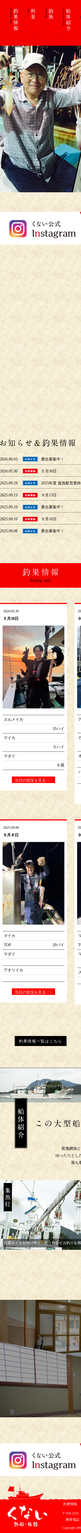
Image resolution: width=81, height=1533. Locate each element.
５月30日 (49, 471)
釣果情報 (69, 1504)
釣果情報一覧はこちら (40, 1041)
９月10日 (49, 519)
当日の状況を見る (33, 780)
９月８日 (11, 835)
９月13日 (49, 495)
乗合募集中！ (52, 459)
